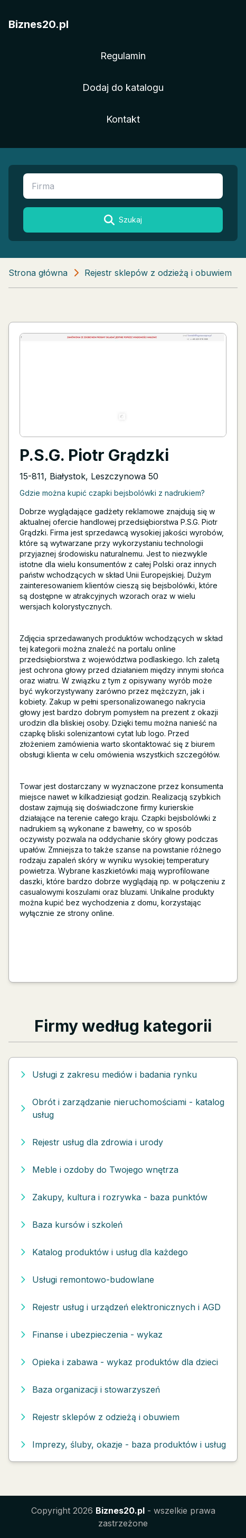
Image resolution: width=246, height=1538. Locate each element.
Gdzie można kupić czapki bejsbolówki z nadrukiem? (112, 492)
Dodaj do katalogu (123, 87)
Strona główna (38, 272)
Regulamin (123, 55)
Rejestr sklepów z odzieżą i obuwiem (158, 272)
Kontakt (123, 119)
